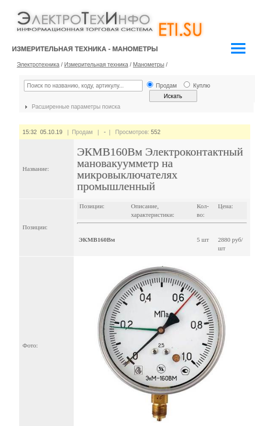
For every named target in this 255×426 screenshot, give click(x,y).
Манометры (148, 64)
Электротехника (38, 64)
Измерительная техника (96, 64)
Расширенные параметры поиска (71, 106)
